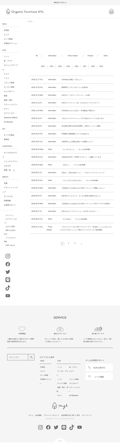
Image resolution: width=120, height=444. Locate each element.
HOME (29, 21)
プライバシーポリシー (51, 415)
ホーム (31, 415)
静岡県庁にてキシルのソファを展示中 (75, 87)
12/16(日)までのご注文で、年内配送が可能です (78, 110)
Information (52, 56)
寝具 (5, 96)
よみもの (7, 166)
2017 (84, 66)
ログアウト (9, 219)
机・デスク (8, 61)
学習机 (6, 30)
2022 (43, 66)
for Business (73, 395)
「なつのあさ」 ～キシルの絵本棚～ (75, 219)
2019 (68, 66)
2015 (101, 66)
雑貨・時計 (8, 100)
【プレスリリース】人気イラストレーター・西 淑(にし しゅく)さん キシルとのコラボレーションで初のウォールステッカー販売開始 (86, 228)
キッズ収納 (8, 39)
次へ (81, 243)
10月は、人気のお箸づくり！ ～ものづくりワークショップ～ (84, 172)
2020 (60, 66)
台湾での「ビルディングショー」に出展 (76, 95)
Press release (73, 56)
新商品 (6, 139)
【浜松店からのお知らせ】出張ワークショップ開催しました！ (83, 188)
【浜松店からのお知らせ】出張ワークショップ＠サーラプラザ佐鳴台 (86, 203)
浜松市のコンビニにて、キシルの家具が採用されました (81, 196)
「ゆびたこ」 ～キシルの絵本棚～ (74, 165)
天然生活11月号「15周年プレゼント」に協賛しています (81, 157)
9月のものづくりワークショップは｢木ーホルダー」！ (80, 211)
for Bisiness (8, 122)
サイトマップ (86, 415)
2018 (76, 66)
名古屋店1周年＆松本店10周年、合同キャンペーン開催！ (82, 126)
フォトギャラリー (11, 161)
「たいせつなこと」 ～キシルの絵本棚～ (76, 149)
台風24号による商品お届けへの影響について (77, 141)
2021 (51, 66)
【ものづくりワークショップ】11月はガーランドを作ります (83, 118)
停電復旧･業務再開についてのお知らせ (75, 134)
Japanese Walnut (10, 117)
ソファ (6, 78)
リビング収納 (9, 83)
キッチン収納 (9, 87)
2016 (93, 66)
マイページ (9, 215)
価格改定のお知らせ (64, 2)
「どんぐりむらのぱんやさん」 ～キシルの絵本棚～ (80, 180)
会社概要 (38, 415)
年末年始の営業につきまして (72, 79)
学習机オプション (11, 43)
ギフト (6, 109)
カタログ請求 (10, 226)
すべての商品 (9, 135)
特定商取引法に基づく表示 (70, 415)
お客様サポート (10, 205)
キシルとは (8, 196)
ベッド (6, 56)
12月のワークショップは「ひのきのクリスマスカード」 (81, 103)
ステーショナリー (11, 104)
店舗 (5, 183)
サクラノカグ (9, 113)
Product (90, 56)
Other (106, 56)
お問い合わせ (10, 245)
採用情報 (7, 201)
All (37, 56)
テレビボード (9, 91)
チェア (6, 35)
